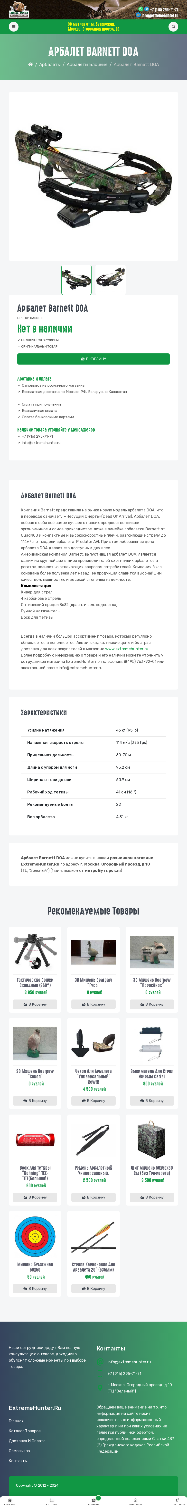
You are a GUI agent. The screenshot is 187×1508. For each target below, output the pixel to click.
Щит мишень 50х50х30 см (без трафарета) (152, 1170)
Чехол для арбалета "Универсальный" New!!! (93, 1076)
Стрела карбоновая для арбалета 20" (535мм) (93, 1267)
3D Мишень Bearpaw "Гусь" (93, 982)
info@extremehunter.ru (160, 16)
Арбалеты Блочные (87, 64)
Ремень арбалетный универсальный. (93, 1170)
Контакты (18, 1462)
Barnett (37, 318)
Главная (16, 1422)
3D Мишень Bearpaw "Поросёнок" (152, 982)
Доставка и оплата (27, 1442)
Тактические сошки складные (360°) (35, 982)
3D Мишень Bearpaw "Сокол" (35, 1073)
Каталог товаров (25, 1432)
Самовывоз (19, 1452)
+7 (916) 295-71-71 (164, 10)
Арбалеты (50, 64)
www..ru (126, 649)
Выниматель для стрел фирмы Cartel (152, 1073)
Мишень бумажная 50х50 (35, 1267)
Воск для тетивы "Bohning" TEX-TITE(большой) (35, 1173)
